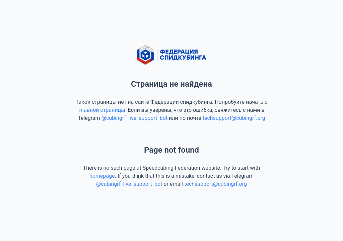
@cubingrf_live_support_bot (134, 118)
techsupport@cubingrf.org (234, 118)
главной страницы (101, 110)
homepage (102, 176)
